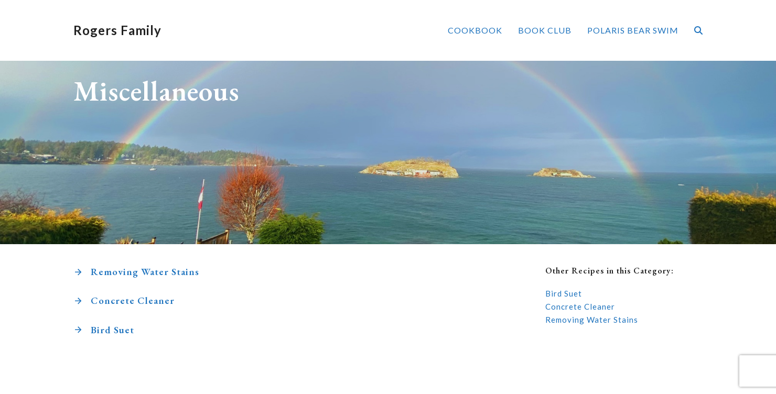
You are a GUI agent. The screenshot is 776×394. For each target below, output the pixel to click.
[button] (698, 30)
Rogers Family (117, 30)
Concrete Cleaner (133, 300)
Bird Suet (112, 329)
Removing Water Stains (145, 271)
